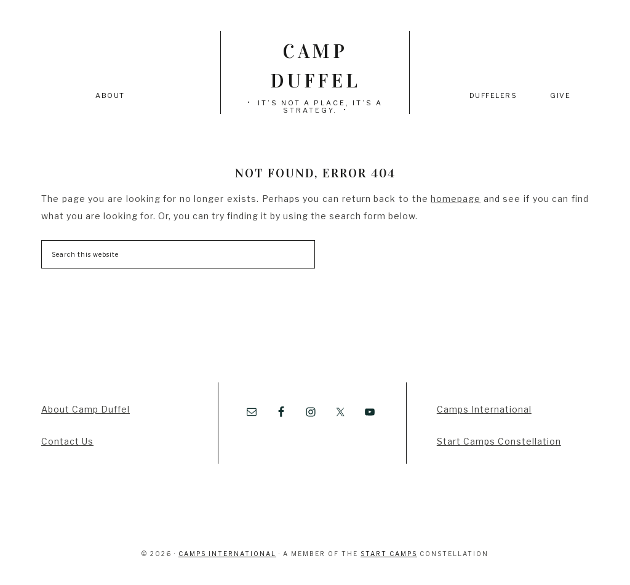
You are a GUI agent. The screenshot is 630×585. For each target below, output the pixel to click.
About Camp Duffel (85, 409)
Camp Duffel (315, 66)
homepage (455, 198)
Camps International (484, 409)
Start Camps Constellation (499, 441)
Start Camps (389, 553)
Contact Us (67, 441)
